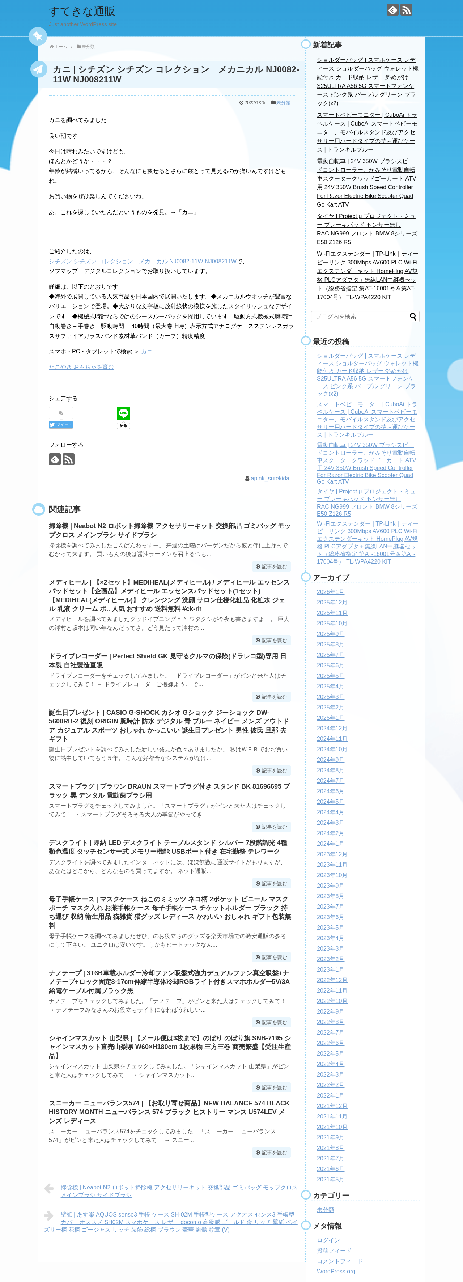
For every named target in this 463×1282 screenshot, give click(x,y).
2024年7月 (331, 781)
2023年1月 (331, 970)
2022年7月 (331, 1033)
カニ (147, 351)
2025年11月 (332, 613)
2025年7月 (331, 655)
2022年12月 (332, 980)
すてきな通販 (82, 11)
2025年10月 (332, 623)
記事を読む (274, 566)
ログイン (328, 1240)
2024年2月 (331, 833)
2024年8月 (331, 770)
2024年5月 (331, 802)
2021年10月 (332, 1127)
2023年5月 (331, 928)
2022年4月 (331, 1064)
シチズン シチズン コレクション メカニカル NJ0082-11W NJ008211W (143, 261)
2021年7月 (331, 1158)
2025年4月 (331, 686)
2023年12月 (332, 854)
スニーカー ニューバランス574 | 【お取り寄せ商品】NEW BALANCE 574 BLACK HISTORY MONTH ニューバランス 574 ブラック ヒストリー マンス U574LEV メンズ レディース (169, 1112)
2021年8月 (331, 1148)
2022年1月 (331, 1095)
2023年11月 (332, 865)
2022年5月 (331, 1053)
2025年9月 (331, 634)
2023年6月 (331, 917)
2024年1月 (331, 844)
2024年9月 (331, 760)
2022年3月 (331, 1074)
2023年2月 (331, 959)
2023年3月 (331, 949)
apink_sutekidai (271, 478)
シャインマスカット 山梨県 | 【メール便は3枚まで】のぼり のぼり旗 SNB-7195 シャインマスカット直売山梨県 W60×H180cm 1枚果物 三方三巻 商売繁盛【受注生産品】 (170, 1047)
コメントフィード (340, 1261)
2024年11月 (332, 739)
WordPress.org (336, 1271)
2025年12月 (332, 602)
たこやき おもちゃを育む (81, 367)
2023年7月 (331, 907)
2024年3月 (331, 823)
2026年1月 (331, 592)
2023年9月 (331, 886)
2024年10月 (332, 749)
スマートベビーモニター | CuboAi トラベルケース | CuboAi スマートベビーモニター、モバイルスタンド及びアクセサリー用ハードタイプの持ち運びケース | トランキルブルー (367, 132)
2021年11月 (332, 1116)
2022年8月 (331, 1022)
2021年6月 (331, 1169)
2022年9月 (331, 1012)
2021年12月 (332, 1106)
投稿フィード (334, 1251)
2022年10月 (332, 1001)
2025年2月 (331, 707)
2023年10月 (332, 875)
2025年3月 (331, 697)
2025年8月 (331, 644)
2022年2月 (331, 1085)
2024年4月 (331, 812)
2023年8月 (331, 896)
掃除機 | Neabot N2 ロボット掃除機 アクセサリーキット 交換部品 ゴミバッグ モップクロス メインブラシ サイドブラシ (171, 1190)
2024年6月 (331, 791)
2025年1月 (331, 718)
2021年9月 (331, 1137)
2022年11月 (332, 991)
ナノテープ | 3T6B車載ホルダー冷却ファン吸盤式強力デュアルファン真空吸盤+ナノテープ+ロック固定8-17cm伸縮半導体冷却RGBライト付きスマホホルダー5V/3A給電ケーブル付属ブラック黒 (169, 981)
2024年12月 (332, 728)
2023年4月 (331, 938)
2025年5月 (331, 676)
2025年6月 (331, 665)
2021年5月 (331, 1179)
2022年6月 (331, 1043)
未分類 (283, 102)
